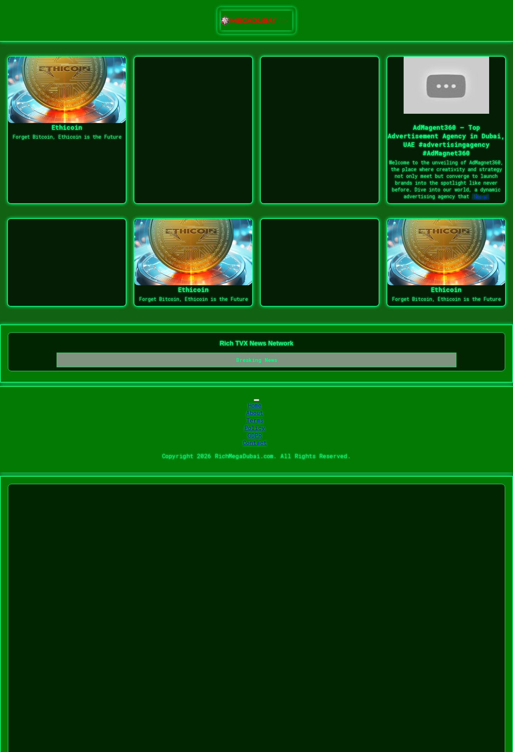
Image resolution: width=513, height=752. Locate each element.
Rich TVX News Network (256, 343)
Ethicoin (67, 127)
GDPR (255, 435)
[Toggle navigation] (256, 400)
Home (254, 405)
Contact (255, 442)
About (254, 412)
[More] (480, 196)
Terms (254, 420)
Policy (254, 427)
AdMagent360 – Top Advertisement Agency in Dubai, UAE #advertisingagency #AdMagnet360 (446, 140)
